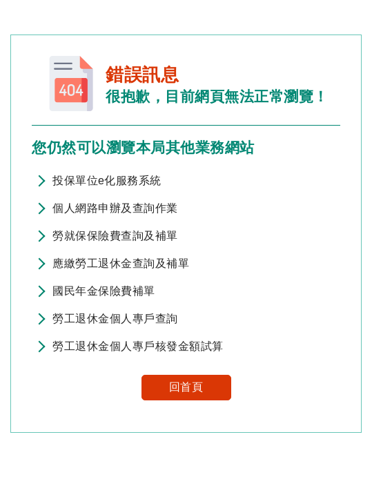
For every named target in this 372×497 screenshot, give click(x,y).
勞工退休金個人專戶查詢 (115, 318)
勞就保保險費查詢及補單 (115, 236)
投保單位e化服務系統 (106, 180)
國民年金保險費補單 (103, 291)
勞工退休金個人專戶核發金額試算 (138, 346)
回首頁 (186, 387)
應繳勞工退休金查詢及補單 (120, 263)
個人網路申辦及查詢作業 (115, 208)
